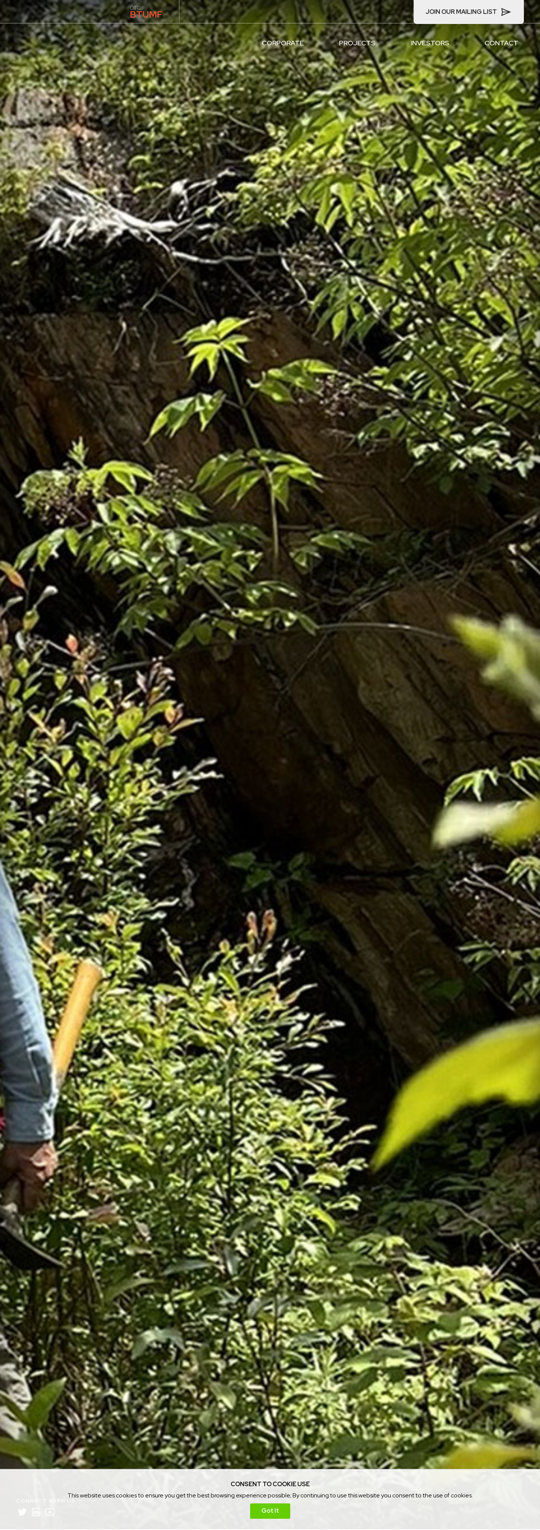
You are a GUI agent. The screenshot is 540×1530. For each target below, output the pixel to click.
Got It (270, 1511)
